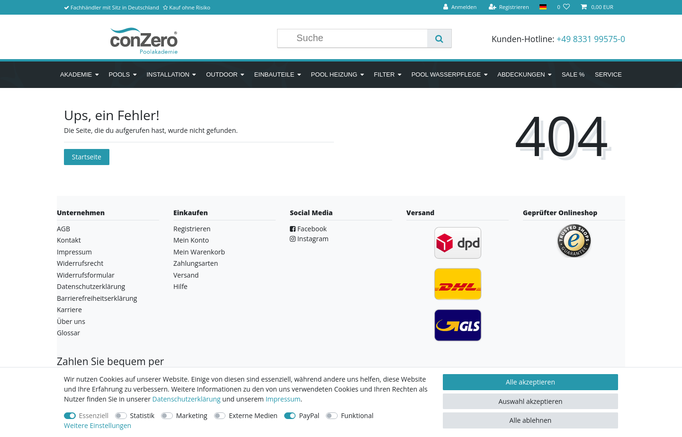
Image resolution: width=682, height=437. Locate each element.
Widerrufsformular (86, 275)
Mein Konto (191, 240)
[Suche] (439, 38)
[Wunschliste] (563, 7)
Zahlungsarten (195, 263)
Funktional (357, 415)
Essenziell (94, 415)
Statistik (142, 415)
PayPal (309, 415)
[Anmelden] (460, 7)
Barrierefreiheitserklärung (97, 298)
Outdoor (221, 74)
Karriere (69, 309)
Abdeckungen (521, 74)
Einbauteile (274, 74)
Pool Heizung (334, 74)
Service (608, 74)
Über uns (71, 321)
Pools (119, 74)
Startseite (86, 156)
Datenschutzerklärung (91, 286)
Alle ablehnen (531, 420)
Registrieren (192, 228)
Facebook (308, 228)
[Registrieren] (508, 7)
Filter (384, 74)
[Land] (543, 7)
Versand (186, 275)
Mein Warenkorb (199, 251)
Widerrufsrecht (80, 263)
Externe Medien (253, 415)
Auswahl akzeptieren (530, 401)
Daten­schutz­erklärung (187, 398)
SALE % (573, 74)
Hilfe (180, 286)
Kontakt (69, 240)
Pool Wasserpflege (446, 74)
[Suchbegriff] (359, 38)
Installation (167, 74)
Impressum (74, 251)
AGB (63, 228)
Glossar (68, 332)
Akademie (76, 74)
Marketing (191, 415)
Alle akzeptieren (530, 381)
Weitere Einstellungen (97, 425)
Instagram (309, 238)
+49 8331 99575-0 (590, 38)
